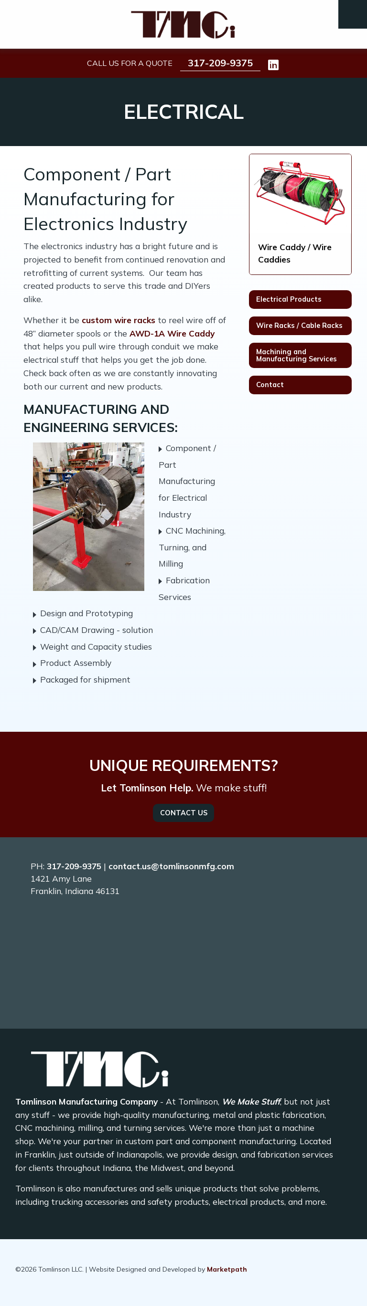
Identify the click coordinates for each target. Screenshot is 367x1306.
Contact (270, 384)
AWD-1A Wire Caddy (172, 333)
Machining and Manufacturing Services (296, 355)
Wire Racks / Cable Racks (299, 325)
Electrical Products (289, 299)
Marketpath (227, 1269)
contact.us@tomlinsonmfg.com (171, 866)
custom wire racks (118, 320)
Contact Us (183, 813)
